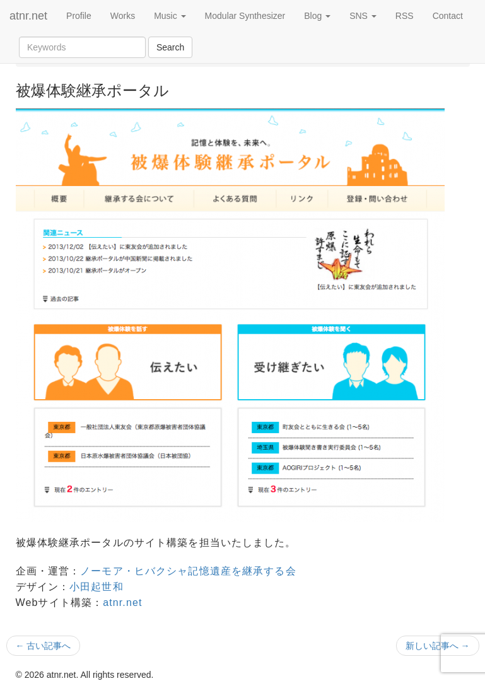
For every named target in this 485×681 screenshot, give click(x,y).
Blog (317, 16)
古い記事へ (43, 646)
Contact (448, 16)
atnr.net (28, 15)
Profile (78, 16)
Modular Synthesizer (245, 16)
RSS (404, 16)
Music (169, 16)
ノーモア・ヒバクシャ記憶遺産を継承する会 (188, 571)
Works (122, 16)
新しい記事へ (438, 646)
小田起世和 (96, 586)
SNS (363, 16)
